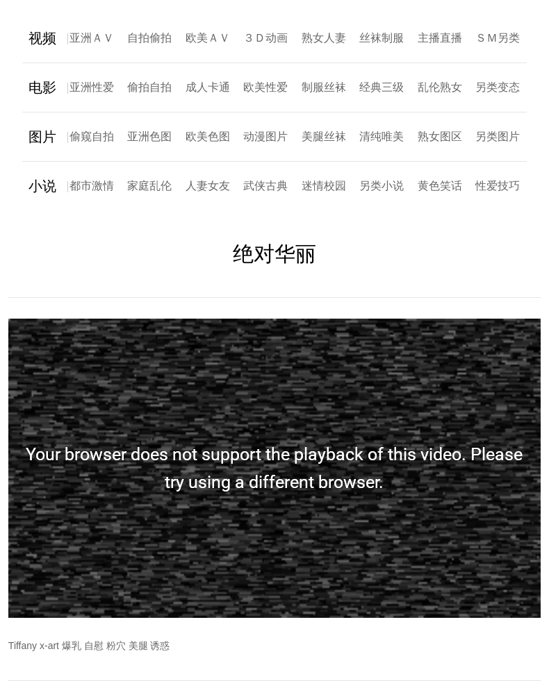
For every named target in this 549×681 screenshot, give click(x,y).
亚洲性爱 (91, 87)
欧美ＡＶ (208, 38)
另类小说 (381, 186)
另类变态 (497, 87)
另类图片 (497, 136)
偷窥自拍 (91, 136)
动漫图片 (265, 136)
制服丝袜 (324, 87)
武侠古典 (265, 186)
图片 (42, 136)
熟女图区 (440, 136)
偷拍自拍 (149, 87)
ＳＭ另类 (497, 38)
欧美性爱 (265, 87)
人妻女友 (208, 186)
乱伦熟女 (440, 87)
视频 (42, 38)
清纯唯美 (381, 136)
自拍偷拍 (149, 38)
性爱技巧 (497, 186)
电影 (42, 87)
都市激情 (91, 186)
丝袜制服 (381, 38)
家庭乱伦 (149, 186)
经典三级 (381, 87)
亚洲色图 (149, 136)
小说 (42, 186)
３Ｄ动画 (265, 38)
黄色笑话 (440, 186)
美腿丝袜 (324, 136)
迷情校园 (324, 186)
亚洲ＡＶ (91, 38)
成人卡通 (208, 87)
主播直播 (440, 38)
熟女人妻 (324, 38)
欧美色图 (208, 136)
